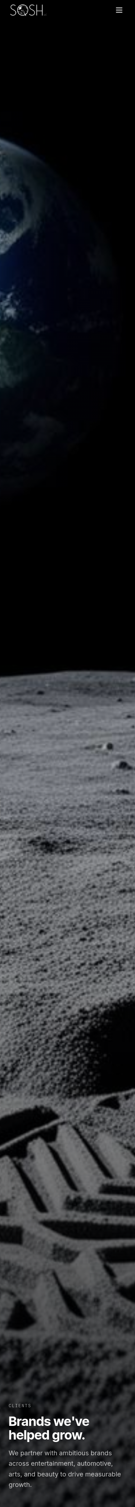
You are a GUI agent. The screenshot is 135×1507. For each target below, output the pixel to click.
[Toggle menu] (119, 10)
